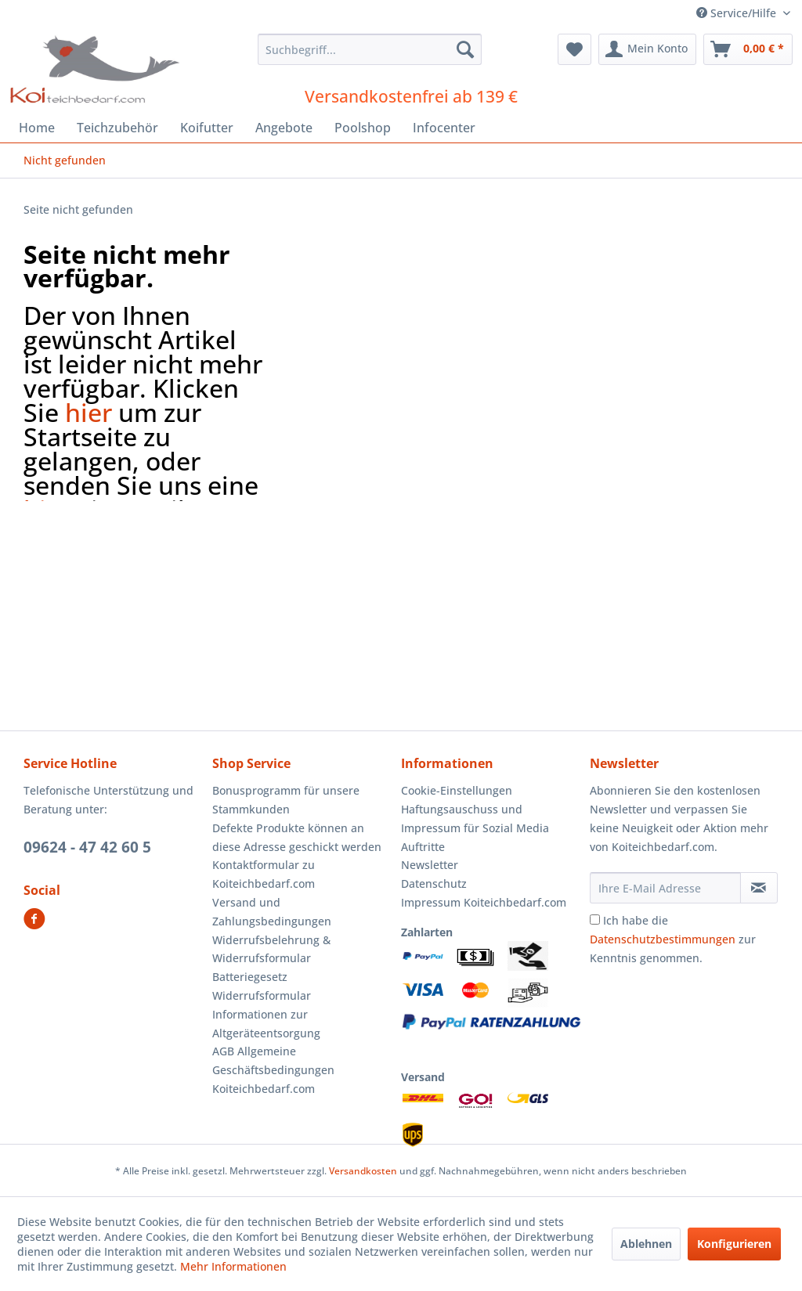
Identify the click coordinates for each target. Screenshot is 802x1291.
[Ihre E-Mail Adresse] (665, 887)
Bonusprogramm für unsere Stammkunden (285, 800)
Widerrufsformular (261, 995)
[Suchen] (465, 49)
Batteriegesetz (249, 976)
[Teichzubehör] (117, 127)
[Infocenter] (444, 127)
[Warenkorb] (748, 49)
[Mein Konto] (647, 49)
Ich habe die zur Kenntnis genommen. (673, 939)
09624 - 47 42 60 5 (87, 847)
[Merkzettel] (574, 49)
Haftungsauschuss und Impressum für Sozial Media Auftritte (475, 828)
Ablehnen (646, 1243)
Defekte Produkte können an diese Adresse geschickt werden (296, 837)
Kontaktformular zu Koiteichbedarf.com (263, 874)
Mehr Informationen (233, 1266)
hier (88, 412)
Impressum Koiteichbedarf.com (483, 902)
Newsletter (429, 864)
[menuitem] (370, 49)
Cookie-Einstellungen (456, 790)
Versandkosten (363, 1170)
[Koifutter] (206, 127)
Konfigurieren (734, 1243)
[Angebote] (283, 127)
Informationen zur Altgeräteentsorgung (266, 1023)
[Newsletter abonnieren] (759, 887)
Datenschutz (434, 883)
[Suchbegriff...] (370, 49)
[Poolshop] (362, 127)
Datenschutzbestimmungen (662, 939)
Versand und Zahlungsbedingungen (271, 912)
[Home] (37, 127)
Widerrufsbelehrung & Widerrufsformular (271, 949)
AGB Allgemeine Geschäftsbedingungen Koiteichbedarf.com (273, 1070)
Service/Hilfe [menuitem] (737, 12)
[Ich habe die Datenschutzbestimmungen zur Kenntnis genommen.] (595, 919)
